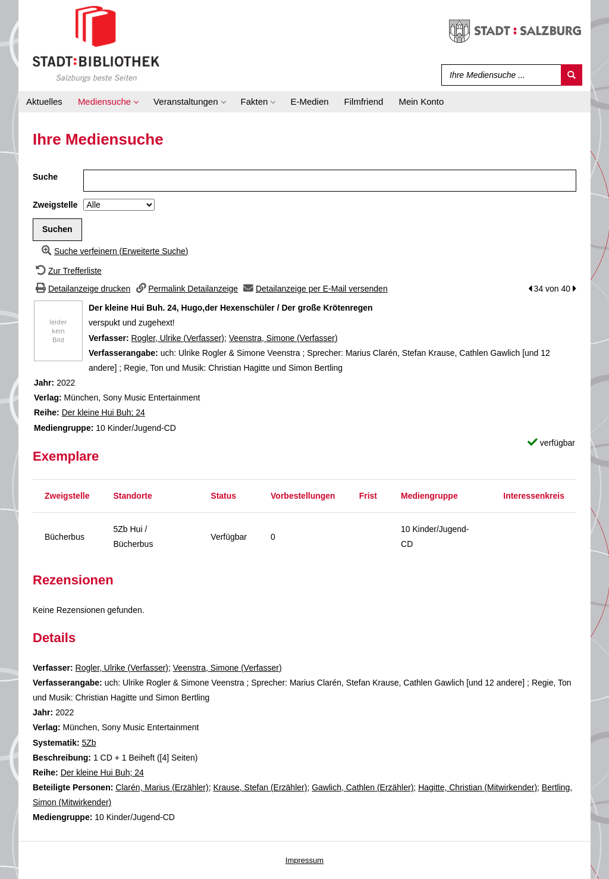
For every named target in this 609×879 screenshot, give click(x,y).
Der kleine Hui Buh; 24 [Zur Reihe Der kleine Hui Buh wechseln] (103, 412)
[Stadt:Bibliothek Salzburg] (96, 43)
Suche (45, 177)
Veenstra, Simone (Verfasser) (283, 338)
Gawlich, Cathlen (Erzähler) (362, 787)
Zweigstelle (55, 204)
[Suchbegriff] (499, 75)
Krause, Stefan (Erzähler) (260, 787)
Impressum (304, 860)
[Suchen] (571, 75)
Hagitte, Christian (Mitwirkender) (477, 787)
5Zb (88, 742)
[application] (108, 101)
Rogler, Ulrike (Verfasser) (177, 338)
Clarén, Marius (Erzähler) (161, 787)
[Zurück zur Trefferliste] (67, 271)
